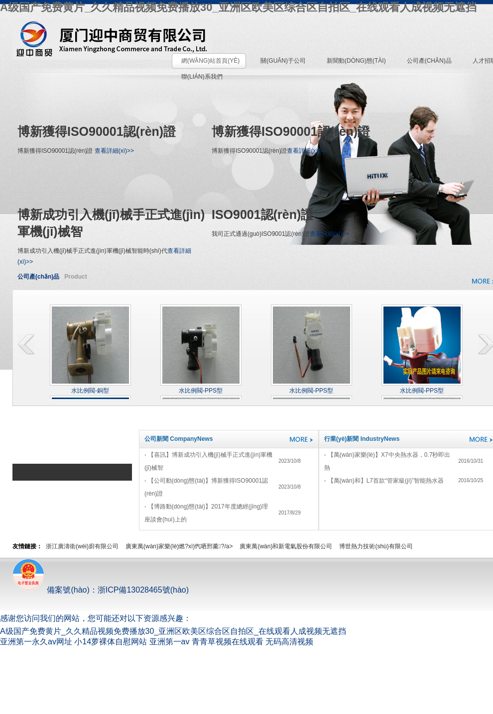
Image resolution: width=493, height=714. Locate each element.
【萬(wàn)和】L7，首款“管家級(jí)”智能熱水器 (386, 480)
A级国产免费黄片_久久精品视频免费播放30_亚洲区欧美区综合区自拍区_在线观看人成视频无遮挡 (238, 7)
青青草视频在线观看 (227, 641)
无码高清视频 (289, 641)
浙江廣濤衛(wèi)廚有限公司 (82, 546)
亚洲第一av (169, 641)
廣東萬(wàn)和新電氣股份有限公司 (286, 546)
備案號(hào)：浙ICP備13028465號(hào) (100, 590)
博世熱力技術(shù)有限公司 (375, 546)
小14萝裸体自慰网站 (110, 641)
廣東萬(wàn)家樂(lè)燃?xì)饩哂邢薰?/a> (179, 546)
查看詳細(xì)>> (114, 150)
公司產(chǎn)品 (38, 276)
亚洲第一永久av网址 (36, 641)
